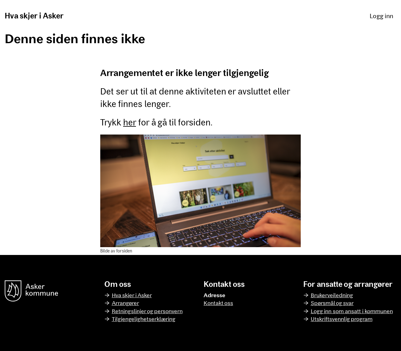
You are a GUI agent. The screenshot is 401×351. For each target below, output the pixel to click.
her (129, 122)
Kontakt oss (218, 302)
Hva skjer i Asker (34, 15)
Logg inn (381, 15)
